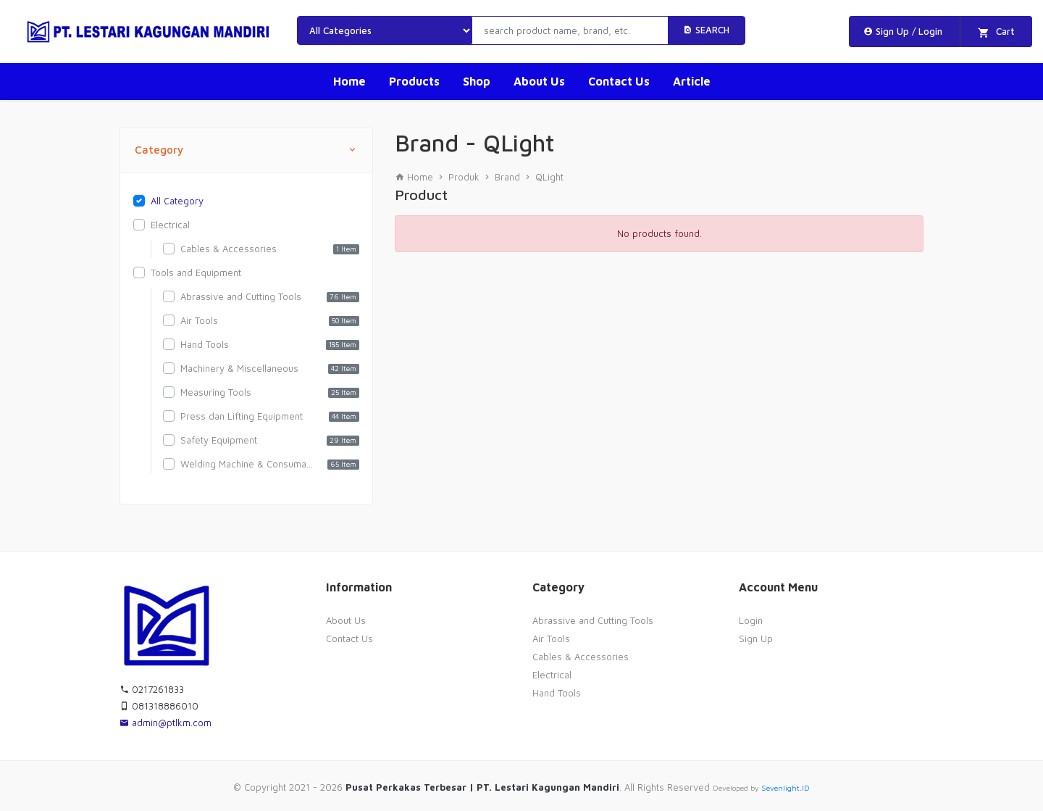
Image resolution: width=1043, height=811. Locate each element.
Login (751, 620)
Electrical (551, 675)
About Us (539, 81)
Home (349, 81)
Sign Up (756, 638)
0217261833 (152, 689)
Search (706, 30)
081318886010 (159, 706)
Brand (507, 177)
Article (692, 81)
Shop (476, 81)
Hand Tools (556, 693)
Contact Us (619, 81)
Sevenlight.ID (785, 787)
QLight (549, 177)
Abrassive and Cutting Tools (592, 620)
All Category (177, 201)
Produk (463, 177)
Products (414, 81)
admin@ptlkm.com (165, 722)
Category (246, 150)
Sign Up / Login (902, 31)
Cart (996, 32)
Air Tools (551, 638)
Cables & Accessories (580, 656)
